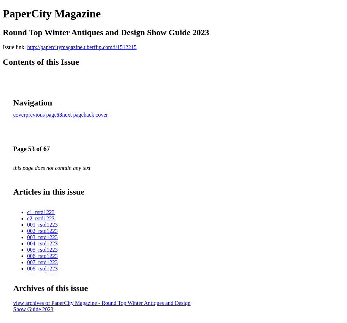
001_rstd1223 (42, 225)
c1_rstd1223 (41, 212)
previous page (41, 115)
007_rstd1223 (42, 262)
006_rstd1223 (42, 256)
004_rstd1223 (42, 243)
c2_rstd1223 (41, 218)
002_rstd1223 (42, 231)
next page (73, 115)
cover (19, 115)
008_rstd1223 (42, 268)
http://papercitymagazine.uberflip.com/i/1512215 (82, 47)
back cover (96, 115)
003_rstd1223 (42, 237)
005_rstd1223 (42, 250)
